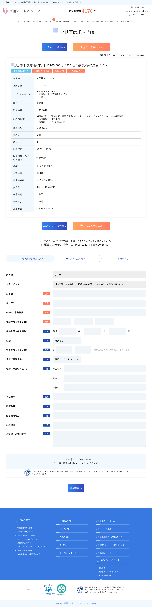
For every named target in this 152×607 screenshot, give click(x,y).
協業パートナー (115, 21)
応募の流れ (58, 21)
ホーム (20, 21)
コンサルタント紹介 (77, 21)
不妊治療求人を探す (24, 551)
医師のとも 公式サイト (106, 581)
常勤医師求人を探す (24, 528)
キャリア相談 (107, 528)
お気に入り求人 (38, 21)
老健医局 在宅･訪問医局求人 (27, 555)
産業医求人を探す (23, 543)
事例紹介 (66, 21)
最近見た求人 (49, 20)
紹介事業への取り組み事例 (108, 570)
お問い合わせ (107, 551)
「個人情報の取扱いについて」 (61, 460)
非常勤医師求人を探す (25, 532)
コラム (87, 21)
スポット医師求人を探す (26, 536)
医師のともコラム (109, 520)
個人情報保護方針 (104, 574)
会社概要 (101, 566)
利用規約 (101, 577)
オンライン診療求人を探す (27, 539)
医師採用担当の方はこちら (99, 21)
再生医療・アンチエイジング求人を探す (31, 547)
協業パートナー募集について (114, 543)
